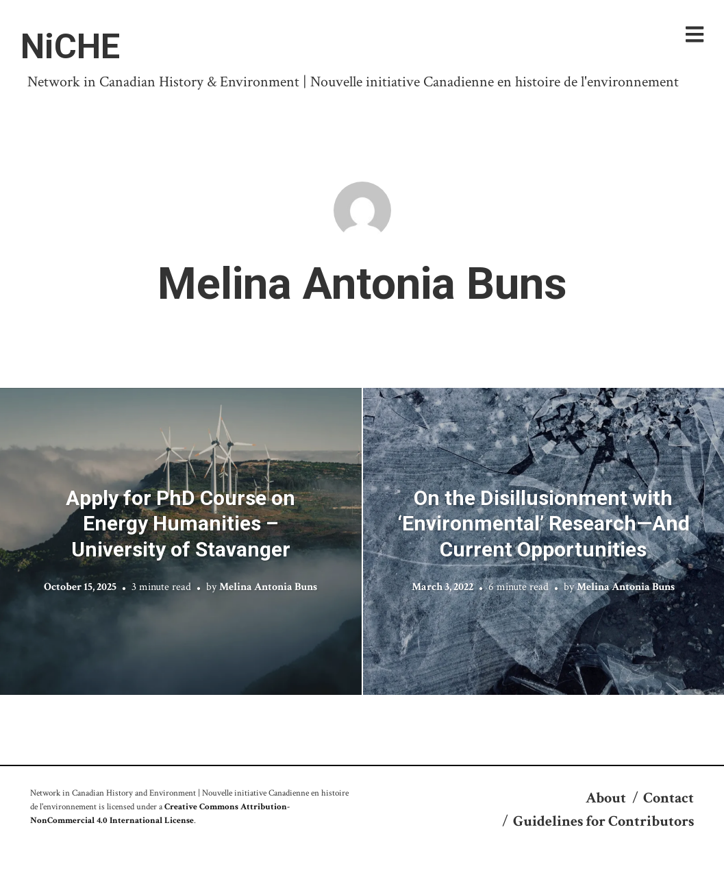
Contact (668, 798)
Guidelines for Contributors (603, 821)
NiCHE (70, 46)
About (606, 798)
